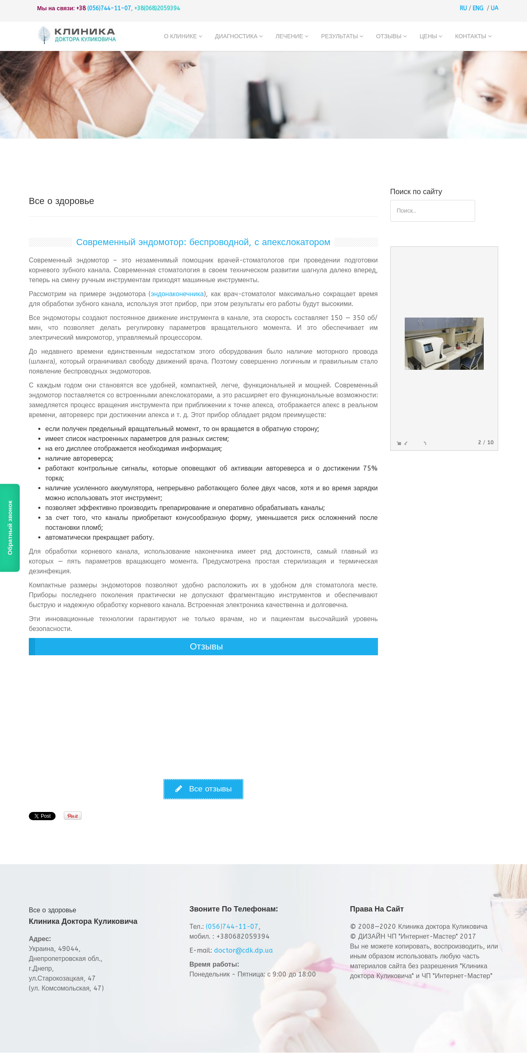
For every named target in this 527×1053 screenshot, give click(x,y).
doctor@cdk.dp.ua (243, 950)
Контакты (470, 36)
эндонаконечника (177, 294)
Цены (428, 36)
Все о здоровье (52, 910)
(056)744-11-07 (109, 8)
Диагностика (236, 36)
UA (494, 8)
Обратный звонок (9, 528)
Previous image (404, 442)
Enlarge (398, 442)
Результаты (339, 36)
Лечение (289, 36)
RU (463, 8)
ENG (478, 8)
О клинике (180, 36)
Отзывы (388, 36)
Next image (423, 442)
